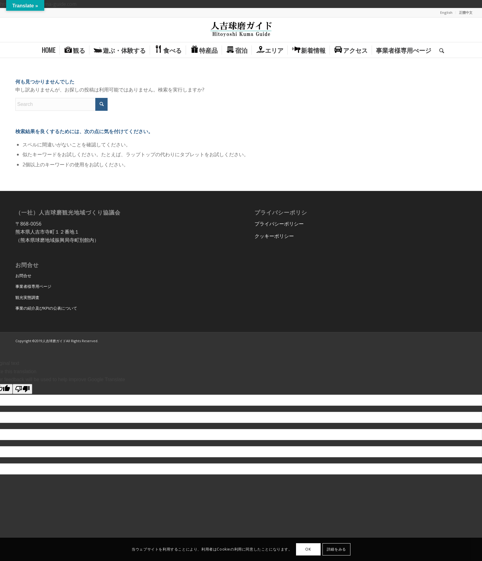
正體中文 (465, 12)
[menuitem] (446, 12)
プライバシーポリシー (279, 223)
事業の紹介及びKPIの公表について (46, 308)
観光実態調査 (27, 297)
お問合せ (23, 275)
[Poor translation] (22, 389)
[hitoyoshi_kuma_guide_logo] (241, 29)
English (446, 12)
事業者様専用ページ (33, 286)
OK (308, 549)
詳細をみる (336, 549)
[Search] (439, 50)
